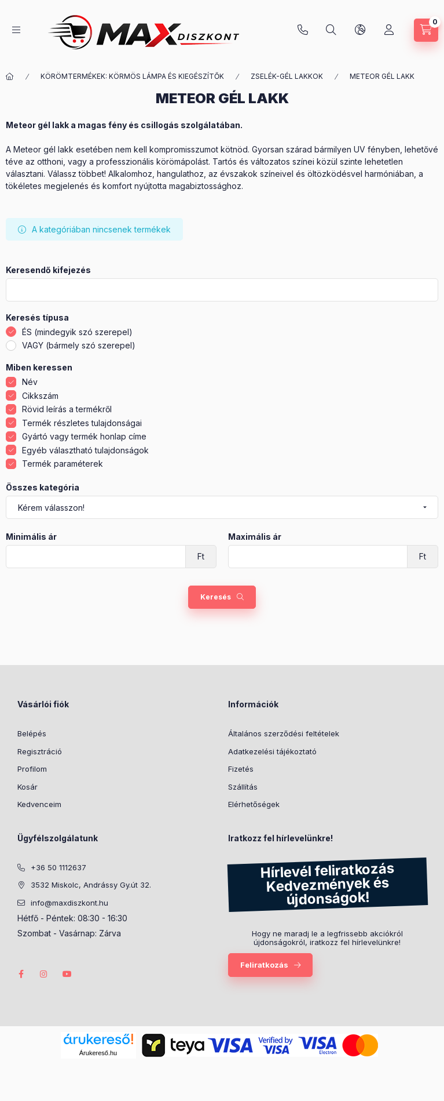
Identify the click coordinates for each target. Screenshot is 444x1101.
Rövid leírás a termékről (67, 409)
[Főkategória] (10, 76)
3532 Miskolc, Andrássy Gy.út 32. (91, 884)
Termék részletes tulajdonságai (82, 423)
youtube (67, 974)
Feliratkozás (264, 964)
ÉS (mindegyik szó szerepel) (77, 332)
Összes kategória (42, 487)
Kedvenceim (39, 804)
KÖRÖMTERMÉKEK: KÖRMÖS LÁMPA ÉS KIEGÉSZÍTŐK (132, 76)
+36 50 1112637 (303, 30)
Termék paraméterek (62, 463)
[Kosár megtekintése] (426, 30)
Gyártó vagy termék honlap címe (84, 436)
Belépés (31, 733)
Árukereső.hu (98, 1052)
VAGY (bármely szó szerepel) (78, 345)
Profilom (32, 768)
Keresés (215, 597)
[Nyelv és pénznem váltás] (360, 30)
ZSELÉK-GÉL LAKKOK (287, 76)
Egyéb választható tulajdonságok (85, 450)
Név (30, 382)
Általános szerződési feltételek (283, 733)
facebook (20, 974)
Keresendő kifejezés (48, 270)
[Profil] (389, 30)
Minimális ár (31, 537)
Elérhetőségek (254, 804)
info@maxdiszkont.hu (69, 902)
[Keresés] (331, 30)
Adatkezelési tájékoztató (272, 751)
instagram (44, 974)
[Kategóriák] (16, 30)
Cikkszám (40, 396)
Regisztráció (39, 751)
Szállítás (243, 786)
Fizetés (241, 768)
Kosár (27, 786)
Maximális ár (254, 537)
